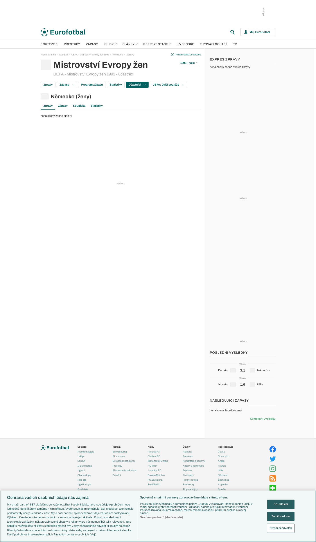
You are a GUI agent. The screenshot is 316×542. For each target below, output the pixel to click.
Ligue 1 (81, 470)
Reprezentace (157, 44)
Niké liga (81, 479)
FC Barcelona (155, 479)
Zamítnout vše (281, 516)
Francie (222, 465)
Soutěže (49, 44)
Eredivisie (82, 489)
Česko (221, 451)
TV (235, 44)
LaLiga (80, 456)
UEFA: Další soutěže (168, 84)
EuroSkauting (120, 451)
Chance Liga (84, 475)
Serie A (81, 461)
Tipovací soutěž (214, 44)
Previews (188, 456)
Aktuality (187, 451)
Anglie (221, 461)
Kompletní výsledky (262, 418)
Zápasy (92, 44)
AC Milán (152, 465)
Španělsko (223, 479)
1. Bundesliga (84, 465)
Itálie (220, 470)
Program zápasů (92, 84)
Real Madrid (154, 484)
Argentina (223, 484)
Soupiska (79, 105)
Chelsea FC (154, 456)
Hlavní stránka (48, 54)
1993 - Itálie (189, 62)
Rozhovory (188, 484)
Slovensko (223, 456)
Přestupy (72, 44)
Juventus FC (154, 470)
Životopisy (188, 475)
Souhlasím (281, 504)
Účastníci (137, 84)
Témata (116, 446)
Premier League (85, 451)
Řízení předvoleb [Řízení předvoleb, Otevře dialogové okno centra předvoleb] (280, 528)
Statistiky (116, 84)
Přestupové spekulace (124, 470)
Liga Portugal (84, 484)
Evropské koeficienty (124, 461)
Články (186, 446)
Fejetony (187, 470)
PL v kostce (119, 456)
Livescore (185, 44)
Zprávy (130, 54)
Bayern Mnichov (156, 475)
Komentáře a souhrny (194, 461)
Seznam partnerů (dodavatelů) (161, 517)
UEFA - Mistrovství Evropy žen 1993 (90, 54)
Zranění (117, 475)
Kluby (110, 44)
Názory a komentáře (193, 465)
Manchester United (158, 461)
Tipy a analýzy (190, 489)
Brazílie (222, 489)
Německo (118, 54)
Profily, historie (190, 479)
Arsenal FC (154, 451)
